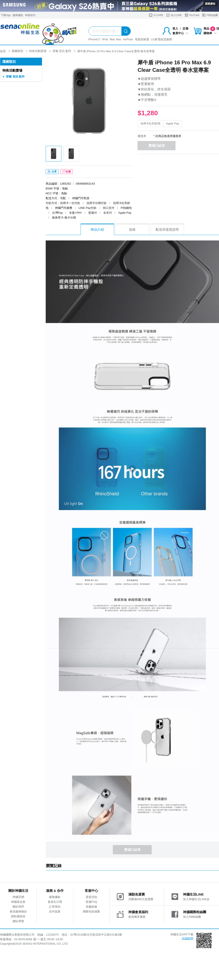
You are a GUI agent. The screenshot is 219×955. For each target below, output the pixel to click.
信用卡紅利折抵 (150, 123)
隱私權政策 (18, 916)
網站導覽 (18, 921)
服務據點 (18, 15)
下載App (6, 15)
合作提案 (54, 911)
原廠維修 (91, 906)
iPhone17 (94, 39)
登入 (175, 28)
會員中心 (180, 33)
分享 (52, 171)
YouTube (192, 15)
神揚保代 (30, 15)
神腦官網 (18, 897)
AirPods (128, 39)
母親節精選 (142, 39)
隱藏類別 (9, 61)
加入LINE (174, 15)
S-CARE (156, 15)
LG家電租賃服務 (161, 39)
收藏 (66, 171)
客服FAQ (91, 901)
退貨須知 (91, 897)
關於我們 (18, 906)
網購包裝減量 (91, 911)
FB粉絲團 (210, 15)
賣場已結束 (156, 145)
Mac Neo (115, 39)
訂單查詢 (54, 906)
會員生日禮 (55, 901)
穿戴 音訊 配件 (15, 76)
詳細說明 (187, 938)
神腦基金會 (18, 901)
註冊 (186, 28)
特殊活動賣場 (12, 70)
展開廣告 (210, 3)
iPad (105, 39)
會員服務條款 (18, 911)
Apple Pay (172, 123)
